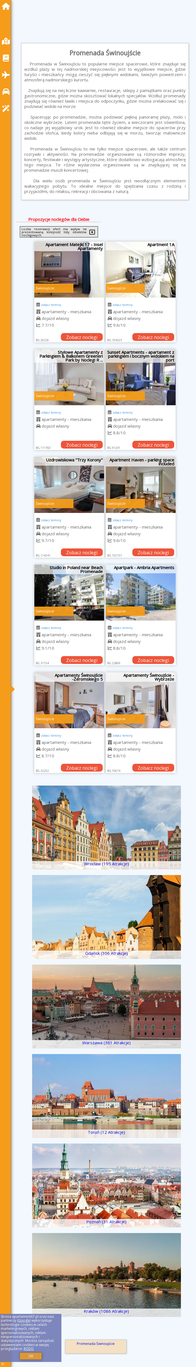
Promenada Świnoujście (96, 1343)
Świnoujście (45, 288)
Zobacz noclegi (81, 337)
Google (24, 1320)
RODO (29, 1348)
